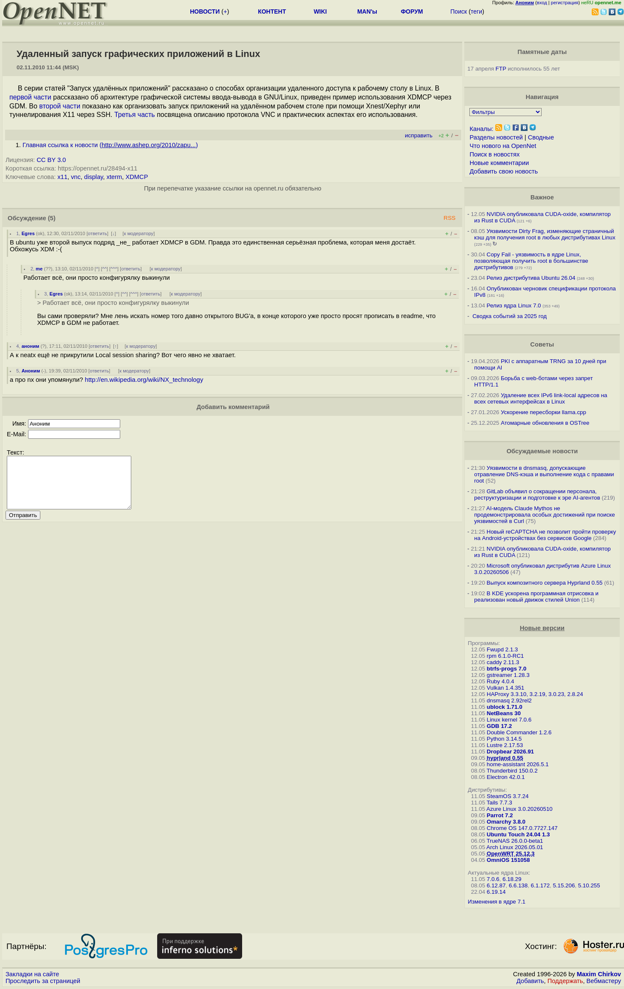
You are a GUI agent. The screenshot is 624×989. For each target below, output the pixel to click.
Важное (542, 197)
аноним (31, 346)
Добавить (530, 981)
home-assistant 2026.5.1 (518, 764)
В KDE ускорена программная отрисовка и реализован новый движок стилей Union (536, 596)
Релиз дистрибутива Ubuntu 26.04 (531, 278)
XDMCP (136, 176)
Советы (542, 344)
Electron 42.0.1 (506, 777)
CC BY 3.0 (51, 159)
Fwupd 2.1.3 (502, 649)
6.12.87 (496, 885)
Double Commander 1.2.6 (519, 732)
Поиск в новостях (494, 154)
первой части (30, 97)
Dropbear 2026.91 (510, 751)
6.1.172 (540, 885)
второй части (59, 106)
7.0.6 (493, 879)
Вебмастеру (604, 981)
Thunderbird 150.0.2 (512, 770)
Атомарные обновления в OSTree (545, 423)
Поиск (458, 11)
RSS (449, 218)
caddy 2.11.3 (503, 662)
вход (542, 2)
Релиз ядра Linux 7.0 (514, 305)
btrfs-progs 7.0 (506, 668)
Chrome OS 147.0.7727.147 (522, 828)
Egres (28, 233)
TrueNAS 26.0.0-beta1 (515, 841)
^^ (104, 268)
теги (476, 11)
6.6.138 (518, 885)
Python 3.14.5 (504, 739)
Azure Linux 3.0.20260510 (519, 809)
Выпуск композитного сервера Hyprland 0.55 (545, 583)
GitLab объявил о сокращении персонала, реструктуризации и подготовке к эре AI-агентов (537, 494)
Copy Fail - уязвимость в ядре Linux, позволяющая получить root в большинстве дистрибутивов (531, 260)
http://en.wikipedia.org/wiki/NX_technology (144, 379)
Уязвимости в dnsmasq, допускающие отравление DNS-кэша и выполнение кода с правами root (544, 474)
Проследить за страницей (43, 981)
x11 (62, 176)
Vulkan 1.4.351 (505, 688)
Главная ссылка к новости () (110, 145)
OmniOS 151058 (508, 860)
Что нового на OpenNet (502, 145)
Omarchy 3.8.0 (506, 821)
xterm (114, 176)
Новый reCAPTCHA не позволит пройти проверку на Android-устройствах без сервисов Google (545, 535)
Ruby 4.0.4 (500, 681)
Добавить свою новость (503, 171)
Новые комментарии (499, 162)
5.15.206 (564, 885)
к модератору (139, 233)
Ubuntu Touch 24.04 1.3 (518, 834)
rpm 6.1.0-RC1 (505, 656)
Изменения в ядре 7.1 (496, 901)
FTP (501, 68)
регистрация (565, 2)
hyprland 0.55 (505, 758)
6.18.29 (512, 879)
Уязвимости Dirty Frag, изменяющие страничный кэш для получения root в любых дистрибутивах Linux (544, 234)
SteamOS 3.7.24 (508, 796)
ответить (97, 233)
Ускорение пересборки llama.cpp (543, 412)
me (39, 268)
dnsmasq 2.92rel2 (509, 700)
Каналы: (481, 128)
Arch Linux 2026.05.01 (514, 847)
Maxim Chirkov (599, 974)
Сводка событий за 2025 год (509, 316)
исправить (418, 135)
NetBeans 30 (504, 713)
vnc (76, 176)
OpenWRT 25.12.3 (511, 853)
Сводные (541, 137)
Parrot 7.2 (500, 815)
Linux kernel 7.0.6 (509, 719)
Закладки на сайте (32, 974)
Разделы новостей (495, 137)
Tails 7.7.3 (499, 802)
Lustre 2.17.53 (505, 745)
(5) (52, 218)
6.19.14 (496, 892)
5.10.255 (589, 885)
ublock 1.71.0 (504, 707)
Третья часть (134, 114)
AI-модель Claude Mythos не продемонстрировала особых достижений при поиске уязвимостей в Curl (544, 514)
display (93, 176)
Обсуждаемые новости (542, 451)
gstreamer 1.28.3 (508, 675)
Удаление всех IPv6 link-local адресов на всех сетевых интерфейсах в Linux (540, 398)
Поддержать (565, 981)
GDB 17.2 (499, 726)
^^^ (113, 268)
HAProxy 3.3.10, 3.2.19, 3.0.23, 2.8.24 (535, 694)
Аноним (31, 370)
